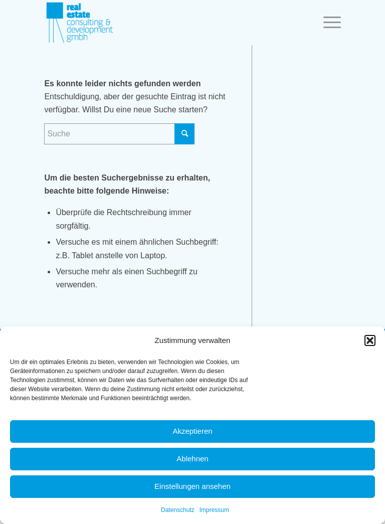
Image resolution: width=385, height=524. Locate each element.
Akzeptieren (192, 431)
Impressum (214, 509)
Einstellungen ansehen (192, 486)
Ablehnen (192, 458)
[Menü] (327, 22)
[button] (370, 340)
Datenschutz (178, 509)
